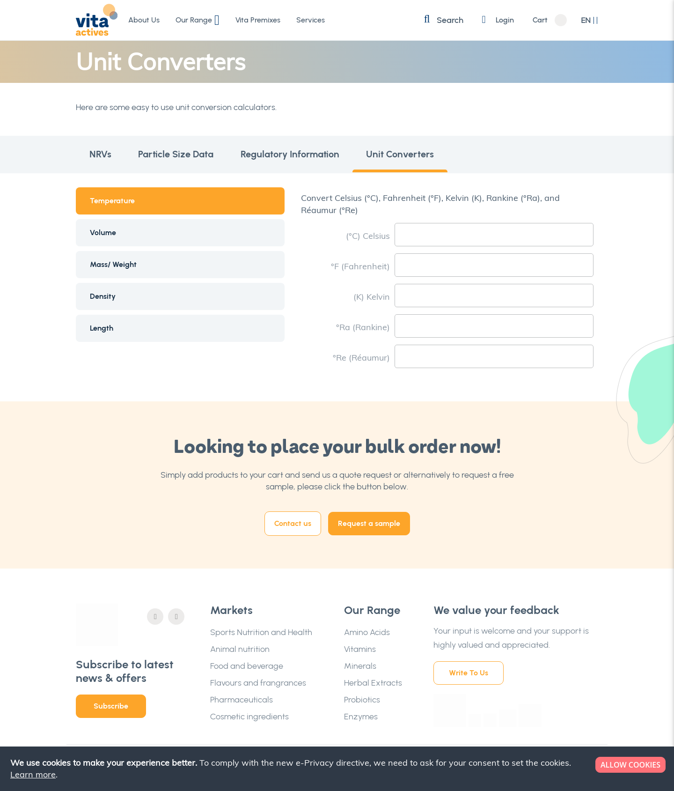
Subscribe (111, 706)
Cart (540, 20)
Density (103, 296)
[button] (589, 20)
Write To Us (468, 672)
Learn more (33, 774)
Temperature (112, 200)
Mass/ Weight (113, 264)
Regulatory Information (292, 154)
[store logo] (97, 20)
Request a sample (369, 523)
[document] (338, 769)
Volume (103, 232)
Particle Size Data (177, 154)
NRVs (101, 154)
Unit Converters (404, 154)
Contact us (292, 523)
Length (101, 328)
